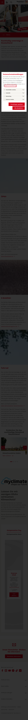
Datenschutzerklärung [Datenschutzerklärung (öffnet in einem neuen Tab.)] (10, 86)
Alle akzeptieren (18, 108)
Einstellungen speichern (17, 104)
